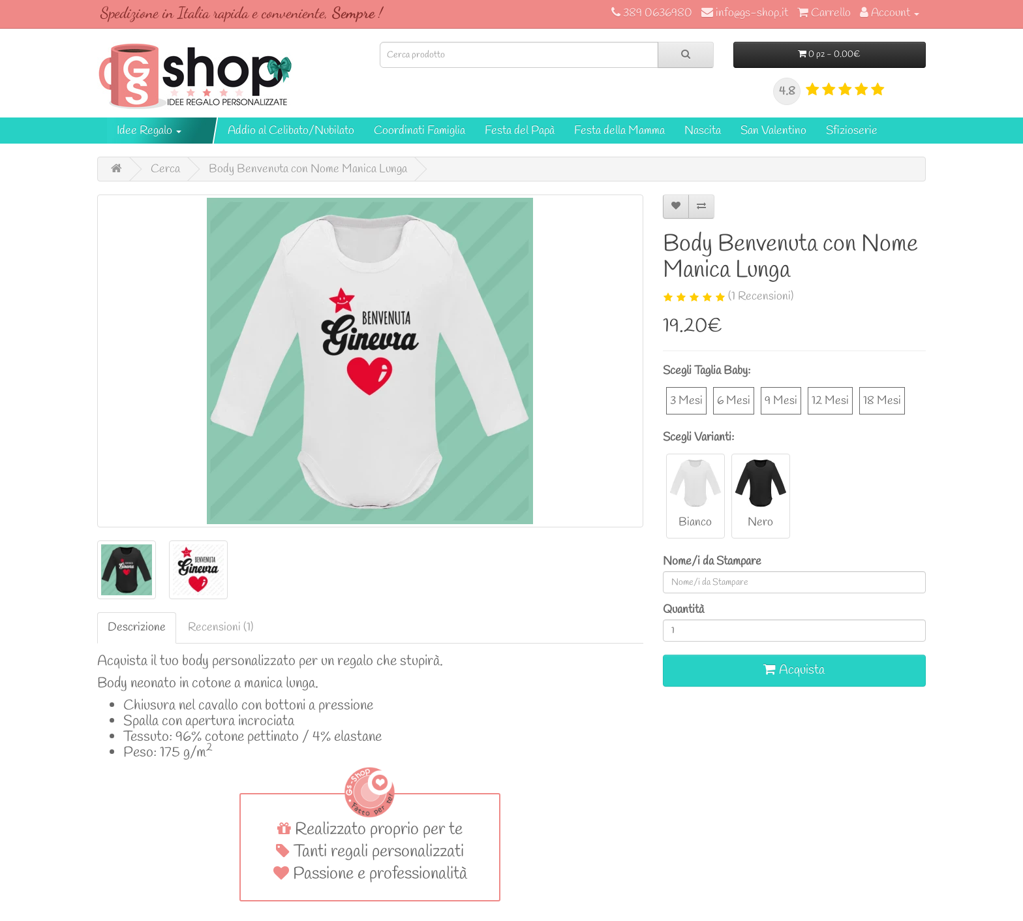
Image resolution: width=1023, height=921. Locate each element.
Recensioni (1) (220, 627)
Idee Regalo (149, 130)
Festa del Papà (520, 130)
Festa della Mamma (619, 130)
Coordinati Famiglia (419, 130)
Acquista (794, 670)
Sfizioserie (852, 130)
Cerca (165, 169)
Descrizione (137, 627)
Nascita (702, 130)
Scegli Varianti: (698, 437)
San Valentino (773, 130)
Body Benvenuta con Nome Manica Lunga (308, 169)
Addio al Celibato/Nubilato (291, 130)
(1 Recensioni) (760, 296)
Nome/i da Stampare (712, 561)
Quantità (683, 609)
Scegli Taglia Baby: (706, 370)
